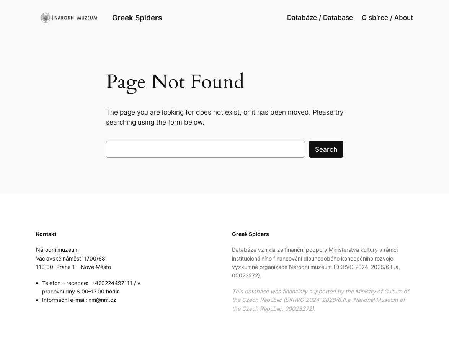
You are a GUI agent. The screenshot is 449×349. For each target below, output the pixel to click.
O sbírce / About (387, 17)
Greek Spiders (137, 17)
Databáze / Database (320, 17)
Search (326, 149)
